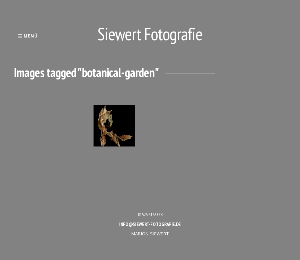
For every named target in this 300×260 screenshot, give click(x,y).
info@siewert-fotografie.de (150, 224)
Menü (27, 36)
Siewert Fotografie (150, 34)
